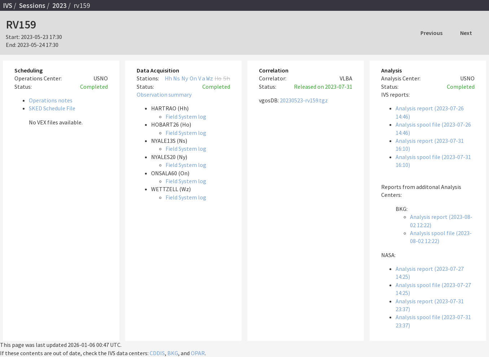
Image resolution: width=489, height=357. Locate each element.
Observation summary (164, 94)
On (193, 78)
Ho (218, 78)
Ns (176, 78)
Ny (185, 78)
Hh (168, 78)
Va (201, 78)
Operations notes (50, 100)
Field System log (186, 116)
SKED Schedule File (52, 108)
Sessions (32, 5)
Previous (431, 32)
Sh (226, 78)
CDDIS (157, 353)
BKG (172, 353)
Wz (209, 78)
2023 (59, 5)
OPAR (198, 353)
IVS (7, 5)
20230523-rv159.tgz (304, 100)
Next (466, 32)
